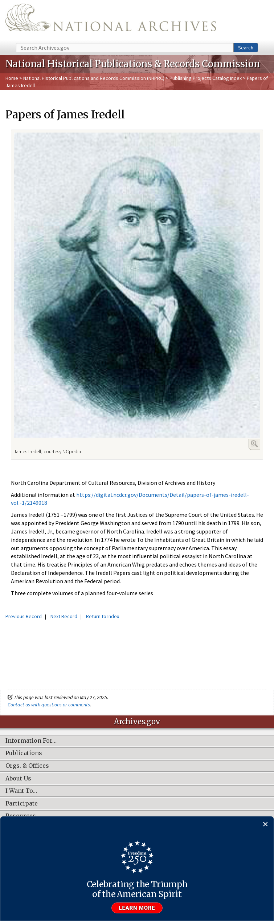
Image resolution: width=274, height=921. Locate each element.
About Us (18, 778)
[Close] (265, 824)
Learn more (137, 908)
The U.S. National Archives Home (110, 21)
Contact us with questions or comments (49, 704)
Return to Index (102, 616)
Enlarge (254, 443)
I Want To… (21, 791)
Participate (21, 803)
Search (245, 47)
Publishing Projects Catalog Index (205, 78)
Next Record (63, 616)
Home (11, 78)
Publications (23, 753)
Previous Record (23, 616)
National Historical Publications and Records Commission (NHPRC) (93, 78)
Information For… (31, 741)
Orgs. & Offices (27, 766)
